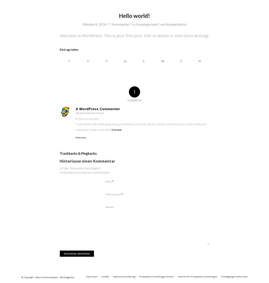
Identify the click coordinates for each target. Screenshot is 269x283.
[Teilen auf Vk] (162, 61)
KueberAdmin (176, 24)
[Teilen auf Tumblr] (144, 61)
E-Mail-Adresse (114, 194)
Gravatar (117, 129)
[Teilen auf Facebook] (69, 61)
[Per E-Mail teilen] (200, 61)
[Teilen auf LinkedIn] (125, 61)
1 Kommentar (119, 24)
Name (110, 181)
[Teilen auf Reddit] (181, 61)
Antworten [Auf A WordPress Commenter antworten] (81, 137)
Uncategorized (146, 24)
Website (110, 207)
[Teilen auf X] (88, 61)
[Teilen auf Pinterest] (107, 61)
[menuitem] (91, 277)
